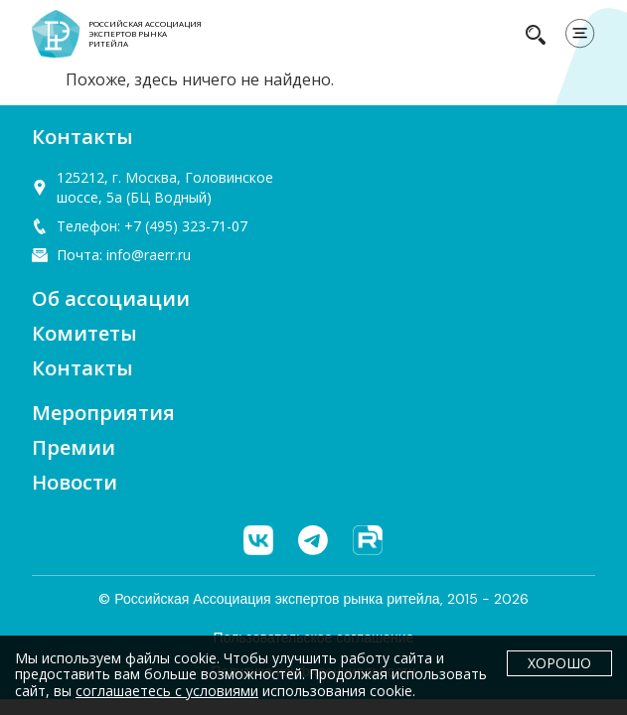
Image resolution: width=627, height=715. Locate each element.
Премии (73, 447)
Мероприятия (103, 412)
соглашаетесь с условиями (167, 690)
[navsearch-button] (535, 34)
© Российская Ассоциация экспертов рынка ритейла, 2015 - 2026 (313, 599)
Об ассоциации (111, 298)
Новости (74, 482)
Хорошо (559, 662)
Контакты (82, 368)
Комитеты (84, 333)
